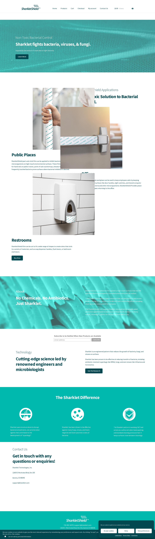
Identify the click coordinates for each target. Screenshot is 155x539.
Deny (126, 531)
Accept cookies (109, 531)
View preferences (144, 531)
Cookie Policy (118, 535)
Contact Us (104, 8)
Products (64, 8)
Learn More (22, 57)
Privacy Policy (126, 535)
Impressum (134, 535)
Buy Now (17, 258)
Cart (72, 8)
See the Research (94, 371)
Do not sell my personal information (19, 537)
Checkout (81, 8)
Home (54, 8)
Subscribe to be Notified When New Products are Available (77, 336)
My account (92, 8)
